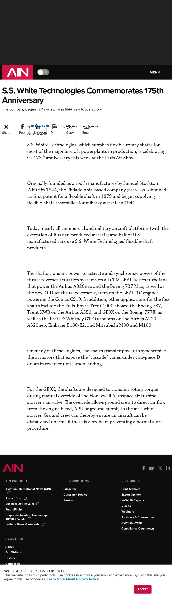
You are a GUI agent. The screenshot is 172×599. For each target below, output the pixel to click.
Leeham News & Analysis (25, 524)
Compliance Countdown (137, 528)
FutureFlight (13, 509)
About (9, 547)
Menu (157, 72)
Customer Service (75, 494)
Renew (68, 500)
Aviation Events (132, 523)
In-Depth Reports (132, 500)
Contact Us (12, 564)
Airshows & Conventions (137, 517)
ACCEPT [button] (143, 589)
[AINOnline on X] (160, 468)
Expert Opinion (131, 494)
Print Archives (130, 489)
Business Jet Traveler (22, 504)
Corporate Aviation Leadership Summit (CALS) (26, 517)
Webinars (127, 511)
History (10, 558)
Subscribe (70, 489)
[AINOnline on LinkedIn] (168, 468)
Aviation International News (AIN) (28, 490)
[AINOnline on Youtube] (151, 468)
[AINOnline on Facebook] (143, 468)
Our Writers (13, 552)
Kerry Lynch (42, 126)
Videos (126, 506)
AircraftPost (16, 498)
